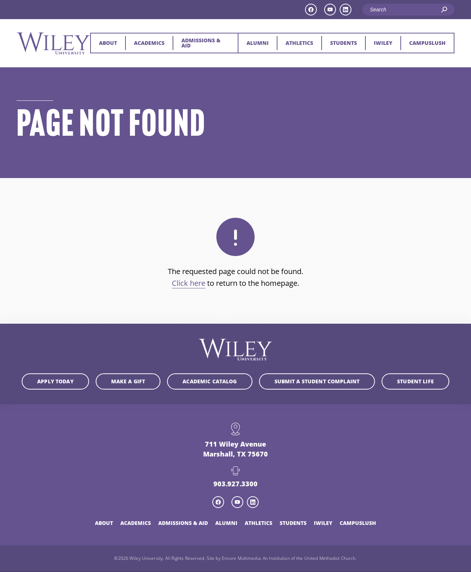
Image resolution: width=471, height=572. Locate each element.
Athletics (299, 42)
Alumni (258, 42)
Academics (149, 42)
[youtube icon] (330, 9)
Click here (188, 283)
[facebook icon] (311, 9)
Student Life (415, 381)
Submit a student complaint (317, 381)
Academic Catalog (210, 381)
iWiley (383, 42)
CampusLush (427, 42)
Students (343, 42)
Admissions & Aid (200, 43)
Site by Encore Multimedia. (234, 559)
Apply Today (55, 381)
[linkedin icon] (345, 9)
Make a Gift (128, 381)
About (108, 42)
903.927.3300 (235, 484)
